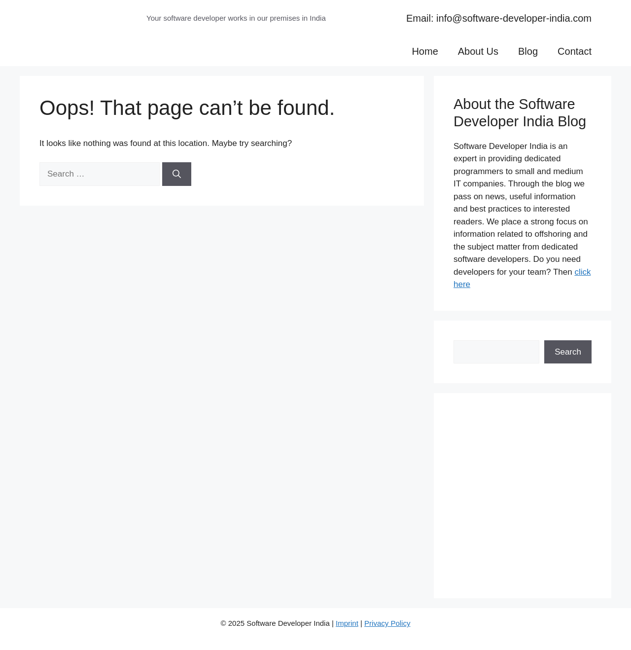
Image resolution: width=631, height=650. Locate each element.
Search (568, 352)
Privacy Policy (387, 623)
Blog (528, 51)
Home (425, 51)
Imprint (347, 623)
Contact (575, 51)
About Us (478, 51)
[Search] (176, 174)
